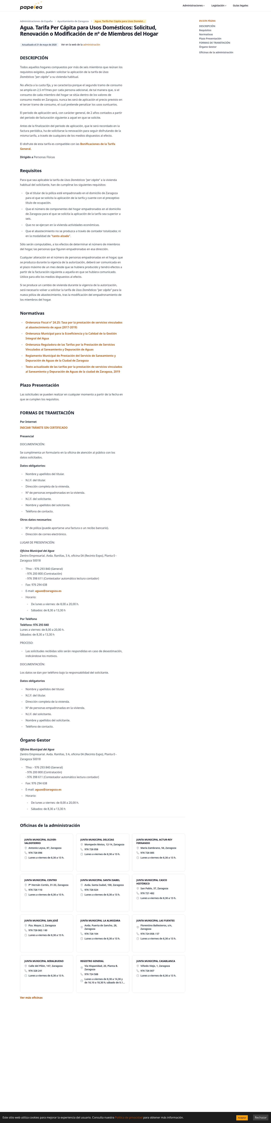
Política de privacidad (129, 1117)
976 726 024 (91, 889)
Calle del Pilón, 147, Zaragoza (46, 965)
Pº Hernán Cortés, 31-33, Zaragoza (48, 885)
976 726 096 (35, 852)
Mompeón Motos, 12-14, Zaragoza (104, 844)
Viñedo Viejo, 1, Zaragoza (155, 965)
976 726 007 (147, 970)
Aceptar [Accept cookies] (242, 1117)
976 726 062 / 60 (38, 930)
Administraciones (194, 5)
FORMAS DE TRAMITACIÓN (214, 42)
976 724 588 (91, 974)
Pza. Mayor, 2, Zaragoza (42, 925)
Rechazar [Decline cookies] (261, 1117)
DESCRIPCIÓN (207, 26)
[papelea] (33, 5)
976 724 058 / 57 (150, 933)
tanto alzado (60, 236)
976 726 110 (35, 889)
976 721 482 (147, 893)
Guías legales (240, 5)
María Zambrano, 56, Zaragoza (158, 848)
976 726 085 (147, 852)
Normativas (206, 34)
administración (91, 44)
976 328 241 (35, 970)
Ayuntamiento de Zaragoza (73, 21)
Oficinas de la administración (216, 52)
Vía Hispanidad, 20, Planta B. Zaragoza (101, 967)
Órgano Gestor (208, 46)
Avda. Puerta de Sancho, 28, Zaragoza (101, 927)
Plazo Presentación (210, 38)
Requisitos (205, 30)
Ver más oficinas (31, 997)
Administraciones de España (36, 21)
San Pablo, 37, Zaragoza (154, 888)
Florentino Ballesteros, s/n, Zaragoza (156, 927)
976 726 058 (91, 849)
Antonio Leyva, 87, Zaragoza (45, 848)
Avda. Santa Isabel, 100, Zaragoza (104, 885)
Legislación (219, 5)
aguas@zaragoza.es (48, 591)
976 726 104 (91, 933)
